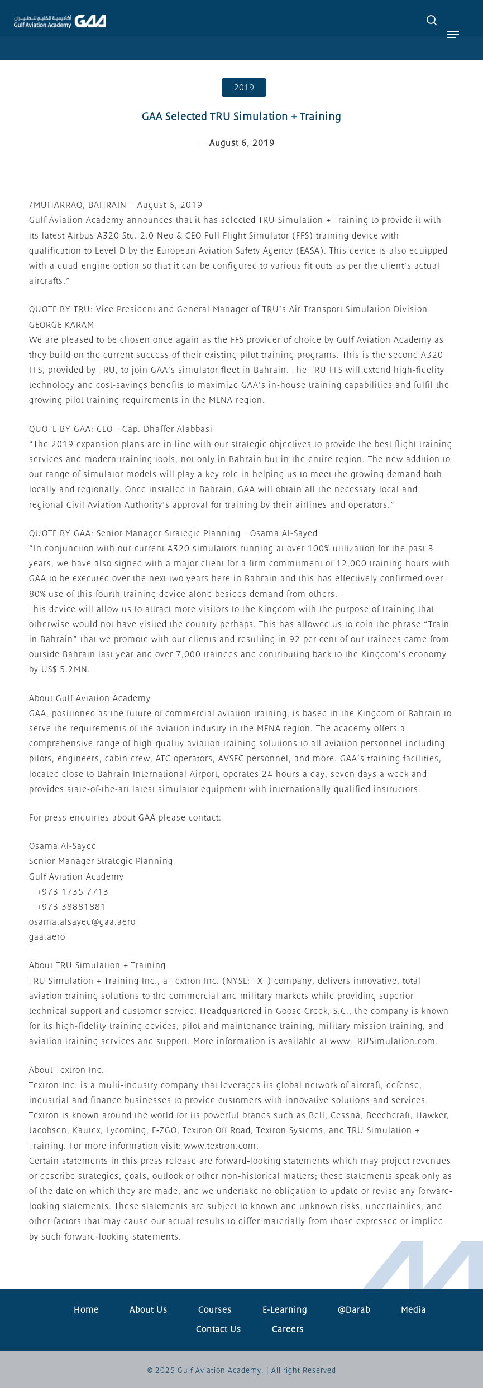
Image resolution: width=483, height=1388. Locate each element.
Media (413, 1310)
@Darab (354, 1310)
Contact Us (218, 1329)
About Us (149, 1310)
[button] (453, 34)
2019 (244, 87)
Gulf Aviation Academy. (221, 1370)
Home (86, 1310)
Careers (288, 1329)
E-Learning (284, 1310)
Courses (215, 1310)
